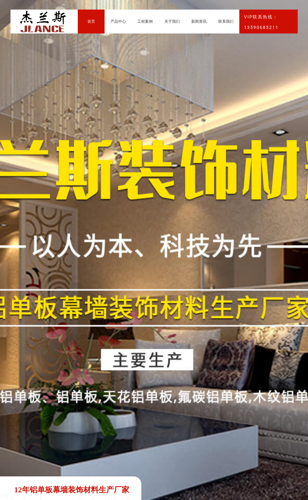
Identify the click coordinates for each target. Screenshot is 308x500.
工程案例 (145, 21)
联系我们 (226, 21)
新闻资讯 (199, 21)
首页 (91, 21)
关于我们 (172, 21)
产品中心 (118, 21)
